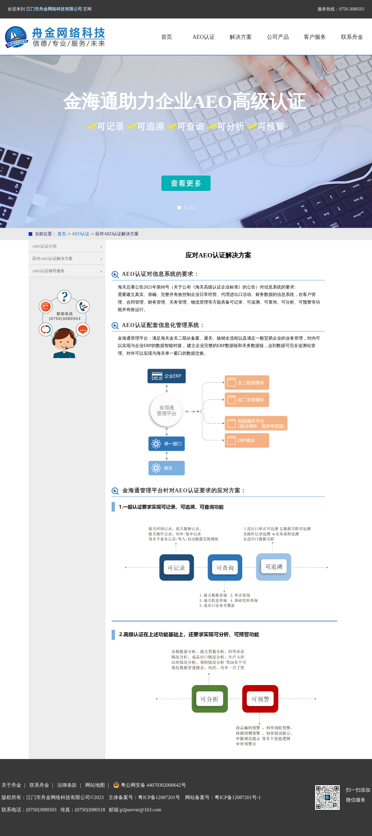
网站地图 (95, 785)
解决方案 (241, 37)
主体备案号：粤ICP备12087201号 (144, 797)
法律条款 (67, 785)
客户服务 (315, 37)
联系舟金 (352, 37)
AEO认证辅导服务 (48, 271)
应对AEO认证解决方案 (52, 258)
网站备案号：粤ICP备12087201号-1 (223, 797)
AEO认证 (203, 37)
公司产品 (278, 37)
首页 (166, 37)
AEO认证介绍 (44, 246)
